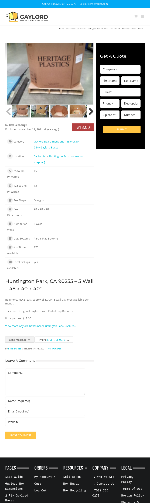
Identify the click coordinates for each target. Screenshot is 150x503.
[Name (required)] (45, 401)
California (81, 28)
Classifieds (70, 28)
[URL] (45, 422)
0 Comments (54, 348)
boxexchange (14, 348)
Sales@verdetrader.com (94, 3)
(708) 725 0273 (56, 339)
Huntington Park (93, 28)
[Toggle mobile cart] (136, 16)
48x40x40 (72, 141)
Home (61, 28)
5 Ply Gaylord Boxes (46, 147)
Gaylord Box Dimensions (49, 141)
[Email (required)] (45, 411)
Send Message (20, 339)
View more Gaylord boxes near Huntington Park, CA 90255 (40, 326)
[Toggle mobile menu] (143, 16)
